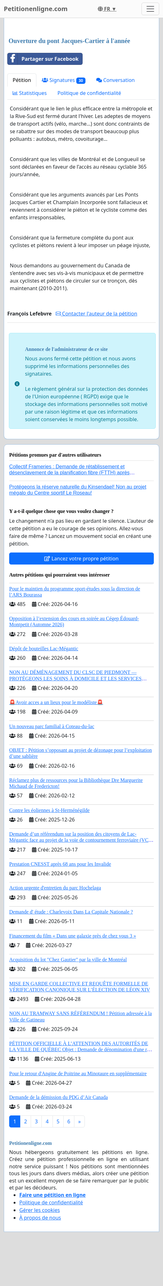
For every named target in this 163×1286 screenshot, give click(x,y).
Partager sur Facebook (43, 59)
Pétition (22, 80)
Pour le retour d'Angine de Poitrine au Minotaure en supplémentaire (78, 1073)
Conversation (115, 80)
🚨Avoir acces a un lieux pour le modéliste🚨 (56, 702)
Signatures (63, 80)
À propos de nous (40, 1217)
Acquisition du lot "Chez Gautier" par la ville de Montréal (68, 959)
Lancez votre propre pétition (81, 558)
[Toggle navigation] (150, 9)
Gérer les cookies (39, 1210)
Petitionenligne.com (36, 8)
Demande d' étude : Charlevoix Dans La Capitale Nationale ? (71, 912)
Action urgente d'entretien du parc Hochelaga (55, 887)
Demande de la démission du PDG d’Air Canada (58, 1097)
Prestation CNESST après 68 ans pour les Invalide (60, 864)
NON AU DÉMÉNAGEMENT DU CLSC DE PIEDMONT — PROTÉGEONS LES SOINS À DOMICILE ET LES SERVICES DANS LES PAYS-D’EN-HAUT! (75, 678)
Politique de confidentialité (89, 93)
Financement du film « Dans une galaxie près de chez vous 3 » (72, 936)
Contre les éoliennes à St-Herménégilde (49, 810)
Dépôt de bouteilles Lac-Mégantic (43, 648)
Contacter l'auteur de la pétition (96, 313)
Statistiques (30, 93)
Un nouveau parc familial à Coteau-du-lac (51, 726)
